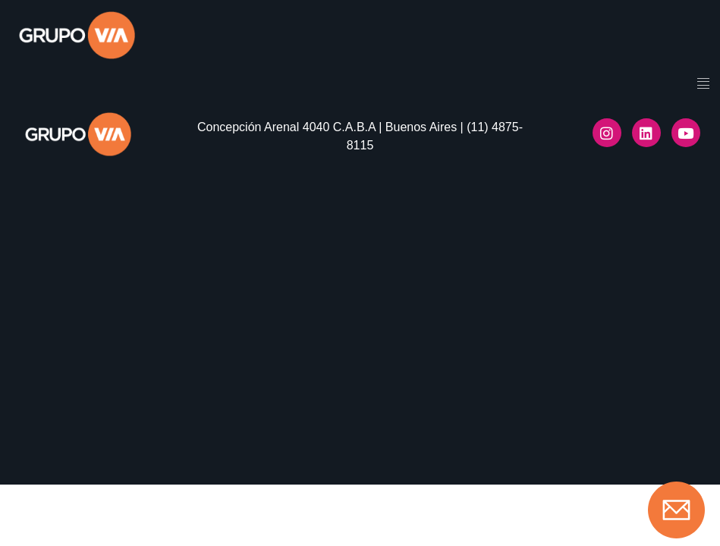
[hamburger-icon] (703, 85)
